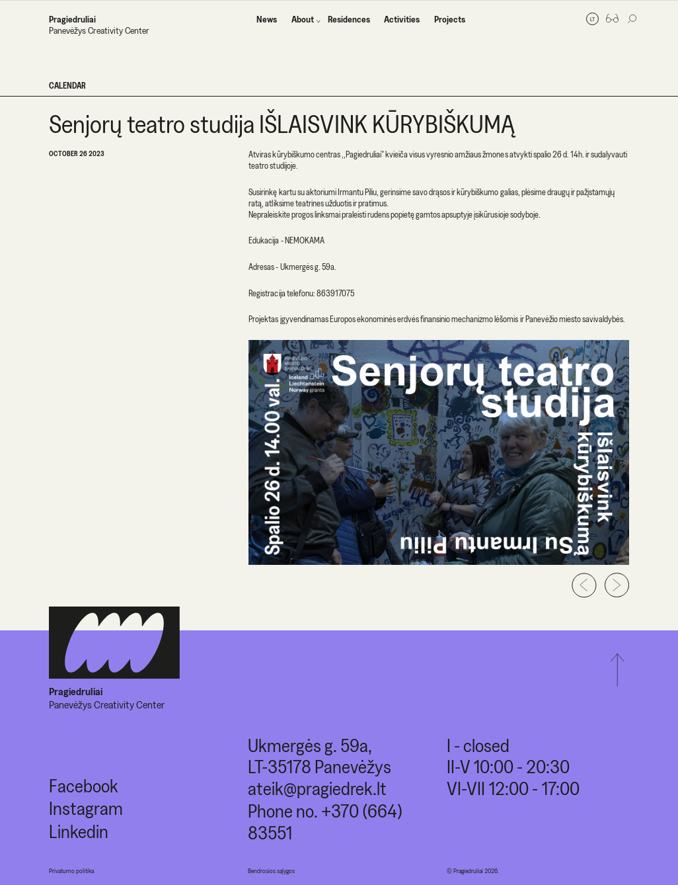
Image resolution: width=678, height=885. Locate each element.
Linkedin (78, 831)
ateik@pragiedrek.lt (317, 788)
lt (592, 19)
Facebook (83, 785)
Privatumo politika (71, 870)
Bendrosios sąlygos (271, 870)
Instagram (86, 808)
